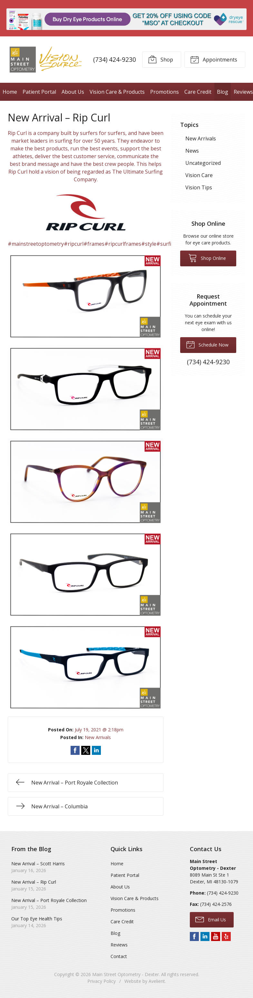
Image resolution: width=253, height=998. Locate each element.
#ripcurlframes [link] (122, 243)
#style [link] (148, 243)
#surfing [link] (167, 243)
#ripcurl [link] (73, 243)
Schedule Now (207, 344)
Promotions (164, 91)
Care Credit (197, 91)
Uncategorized (203, 162)
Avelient (157, 981)
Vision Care (199, 175)
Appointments (213, 59)
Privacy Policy (101, 981)
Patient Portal (39, 91)
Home (10, 91)
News (192, 150)
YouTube (215, 936)
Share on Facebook (75, 750)
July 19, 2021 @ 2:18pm (99, 730)
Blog (222, 91)
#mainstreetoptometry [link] (36, 243)
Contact (119, 956)
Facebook (194, 936)
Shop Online (207, 257)
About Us (73, 91)
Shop (160, 59)
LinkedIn (204, 936)
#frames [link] (93, 243)
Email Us (210, 919)
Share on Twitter (85, 750)
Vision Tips (198, 187)
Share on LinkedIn (96, 750)
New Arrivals (98, 737)
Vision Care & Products (117, 91)
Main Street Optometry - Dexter (125, 974)
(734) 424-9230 (114, 59)
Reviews (119, 945)
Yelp (226, 936)
